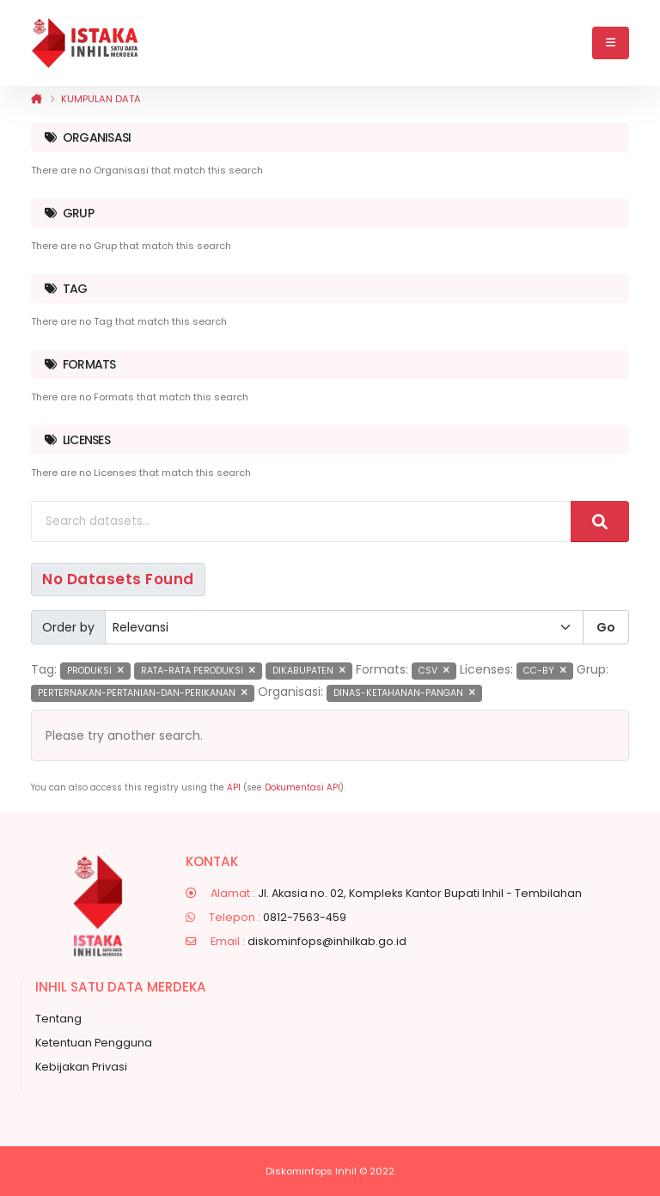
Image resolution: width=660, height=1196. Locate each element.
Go (605, 627)
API (234, 787)
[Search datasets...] (301, 521)
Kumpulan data (101, 99)
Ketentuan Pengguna (93, 1042)
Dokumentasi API (302, 787)
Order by (68, 627)
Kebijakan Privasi (81, 1066)
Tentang (58, 1018)
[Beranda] (36, 99)
